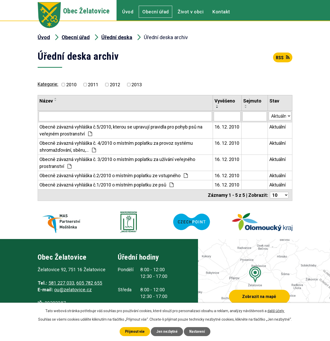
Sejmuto (252, 101)
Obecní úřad (155, 11)
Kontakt (221, 11)
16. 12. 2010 (226, 127)
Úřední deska (116, 37)
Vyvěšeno (224, 101)
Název (46, 101)
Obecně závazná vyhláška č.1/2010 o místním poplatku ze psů (106, 184)
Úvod (127, 11)
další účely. (276, 311)
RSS (283, 57)
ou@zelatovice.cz (73, 289)
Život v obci (190, 11)
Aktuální (277, 127)
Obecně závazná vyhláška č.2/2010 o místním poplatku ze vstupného (113, 175)
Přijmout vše (135, 331)
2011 (93, 84)
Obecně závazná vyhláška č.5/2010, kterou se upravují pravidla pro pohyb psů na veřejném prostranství (120, 130)
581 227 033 (61, 283)
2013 (136, 84)
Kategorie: (48, 84)
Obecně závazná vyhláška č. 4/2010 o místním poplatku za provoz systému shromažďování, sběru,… (116, 146)
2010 (71, 84)
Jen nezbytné (167, 331)
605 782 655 (89, 283)
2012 (115, 84)
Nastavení (197, 331)
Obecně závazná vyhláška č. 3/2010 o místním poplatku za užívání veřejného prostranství (117, 163)
